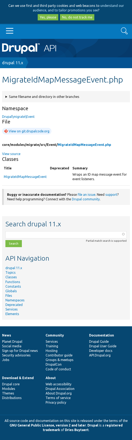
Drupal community (86, 199)
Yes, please (48, 17)
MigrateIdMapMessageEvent (25, 177)
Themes (8, 393)
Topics (10, 272)
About (51, 378)
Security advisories (16, 355)
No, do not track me (77, 17)
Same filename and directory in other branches (44, 97)
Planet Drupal (12, 341)
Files (8, 295)
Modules (8, 389)
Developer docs (100, 350)
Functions (12, 282)
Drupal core (11, 384)
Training (52, 346)
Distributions (12, 398)
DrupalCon (54, 364)
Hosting (51, 350)
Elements (12, 314)
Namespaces (15, 300)
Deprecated (14, 305)
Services (11, 309)
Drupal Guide (99, 341)
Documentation (101, 335)
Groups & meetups (59, 360)
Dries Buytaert (77, 430)
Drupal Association (60, 389)
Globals (11, 291)
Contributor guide (59, 355)
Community (55, 335)
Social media (11, 346)
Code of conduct (58, 369)
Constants (13, 286)
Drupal (92, 425)
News (6, 335)
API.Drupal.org (100, 355)
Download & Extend (18, 378)
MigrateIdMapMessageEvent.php (84, 145)
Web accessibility (58, 384)
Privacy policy (56, 402)
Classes (11, 277)
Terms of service (58, 398)
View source (11, 154)
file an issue (86, 194)
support (111, 194)
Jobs (5, 360)
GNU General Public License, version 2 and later (48, 425)
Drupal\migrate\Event (18, 116)
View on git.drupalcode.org (29, 131)
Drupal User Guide (102, 346)
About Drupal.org (59, 393)
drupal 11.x (12, 62)
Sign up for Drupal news (20, 350)
